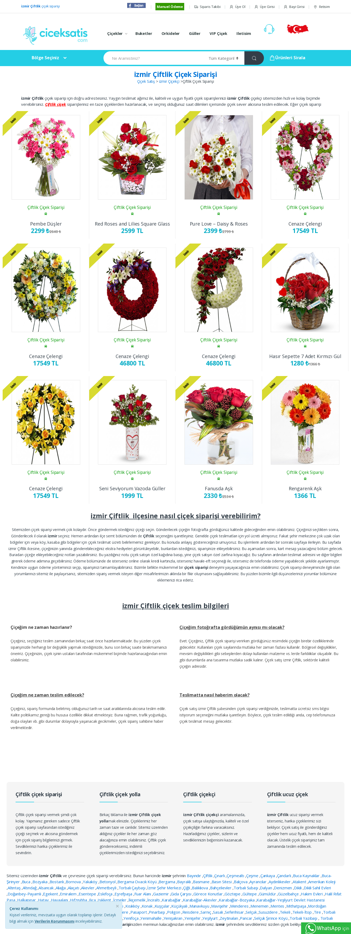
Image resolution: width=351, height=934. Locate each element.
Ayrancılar (258, 881)
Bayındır (194, 875)
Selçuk (252, 912)
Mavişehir (220, 906)
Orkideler (171, 33)
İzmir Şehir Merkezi (164, 887)
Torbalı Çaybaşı (132, 887)
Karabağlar (172, 900)
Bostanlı (57, 881)
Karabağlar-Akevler (200, 900)
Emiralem (69, 893)
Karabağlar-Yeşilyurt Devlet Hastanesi (291, 900)
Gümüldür (268, 893)
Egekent (51, 893)
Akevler (88, 887)
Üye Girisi (264, 6)
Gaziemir (161, 893)
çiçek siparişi (40, 6)
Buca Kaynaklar (307, 875)
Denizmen (283, 887)
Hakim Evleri (312, 893)
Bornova (74, 881)
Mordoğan (317, 906)
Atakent (300, 881)
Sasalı (218, 912)
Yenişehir (193, 918)
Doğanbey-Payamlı (25, 893)
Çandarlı (284, 875)
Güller (194, 33)
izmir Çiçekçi (169, 81)
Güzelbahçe (289, 893)
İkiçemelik (137, 900)
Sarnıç (206, 912)
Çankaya (268, 875)
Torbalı (329, 912)
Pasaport (139, 912)
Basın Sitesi (222, 881)
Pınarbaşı (157, 912)
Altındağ (30, 887)
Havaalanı (60, 900)
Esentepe (88, 893)
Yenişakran (173, 918)
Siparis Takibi (207, 6)
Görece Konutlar (208, 893)
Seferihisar (235, 912)
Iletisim (321, 6)
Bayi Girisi (294, 6)
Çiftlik (208, 875)
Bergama (167, 881)
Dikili (298, 887)
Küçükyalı (179, 906)
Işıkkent (105, 900)
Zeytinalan (229, 918)
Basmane (202, 881)
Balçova (241, 881)
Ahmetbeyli (106, 887)
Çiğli (187, 887)
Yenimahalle (151, 918)
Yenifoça (132, 918)
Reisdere (191, 912)
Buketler (143, 33)
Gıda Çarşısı (181, 893)
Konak (148, 906)
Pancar (246, 918)
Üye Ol (237, 6)
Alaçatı (74, 887)
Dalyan (266, 887)
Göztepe (233, 893)
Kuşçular (162, 906)
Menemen (259, 906)
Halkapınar (27, 900)
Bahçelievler (221, 887)
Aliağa (61, 887)
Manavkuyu (199, 906)
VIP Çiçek (218, 33)
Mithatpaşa (296, 906)
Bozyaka (40, 881)
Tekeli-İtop (302, 912)
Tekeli (285, 912)
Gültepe (250, 893)
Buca (26, 881)
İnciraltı (154, 900)
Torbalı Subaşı (246, 887)
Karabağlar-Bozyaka (237, 900)
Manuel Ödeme (170, 6)
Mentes (278, 906)
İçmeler (120, 900)
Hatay (44, 900)
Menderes (240, 906)
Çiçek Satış (146, 81)
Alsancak (47, 887)
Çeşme (252, 875)
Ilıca (93, 900)
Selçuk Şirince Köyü (271, 918)
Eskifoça (105, 893)
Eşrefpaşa (124, 893)
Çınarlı (220, 875)
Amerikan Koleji (321, 881)
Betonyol (108, 881)
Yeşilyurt (210, 918)
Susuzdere (269, 912)
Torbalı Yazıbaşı (304, 918)
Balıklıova (200, 887)
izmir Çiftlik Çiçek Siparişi (175, 74)
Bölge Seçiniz (45, 58)
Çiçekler (115, 33)
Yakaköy (90, 881)
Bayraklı (184, 881)
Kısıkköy (133, 906)
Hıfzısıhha (79, 900)
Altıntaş (15, 887)
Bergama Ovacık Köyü (137, 881)
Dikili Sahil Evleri (317, 887)
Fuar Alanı (143, 893)
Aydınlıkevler (280, 881)
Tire (318, 912)
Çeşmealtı (236, 875)
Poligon (174, 912)
